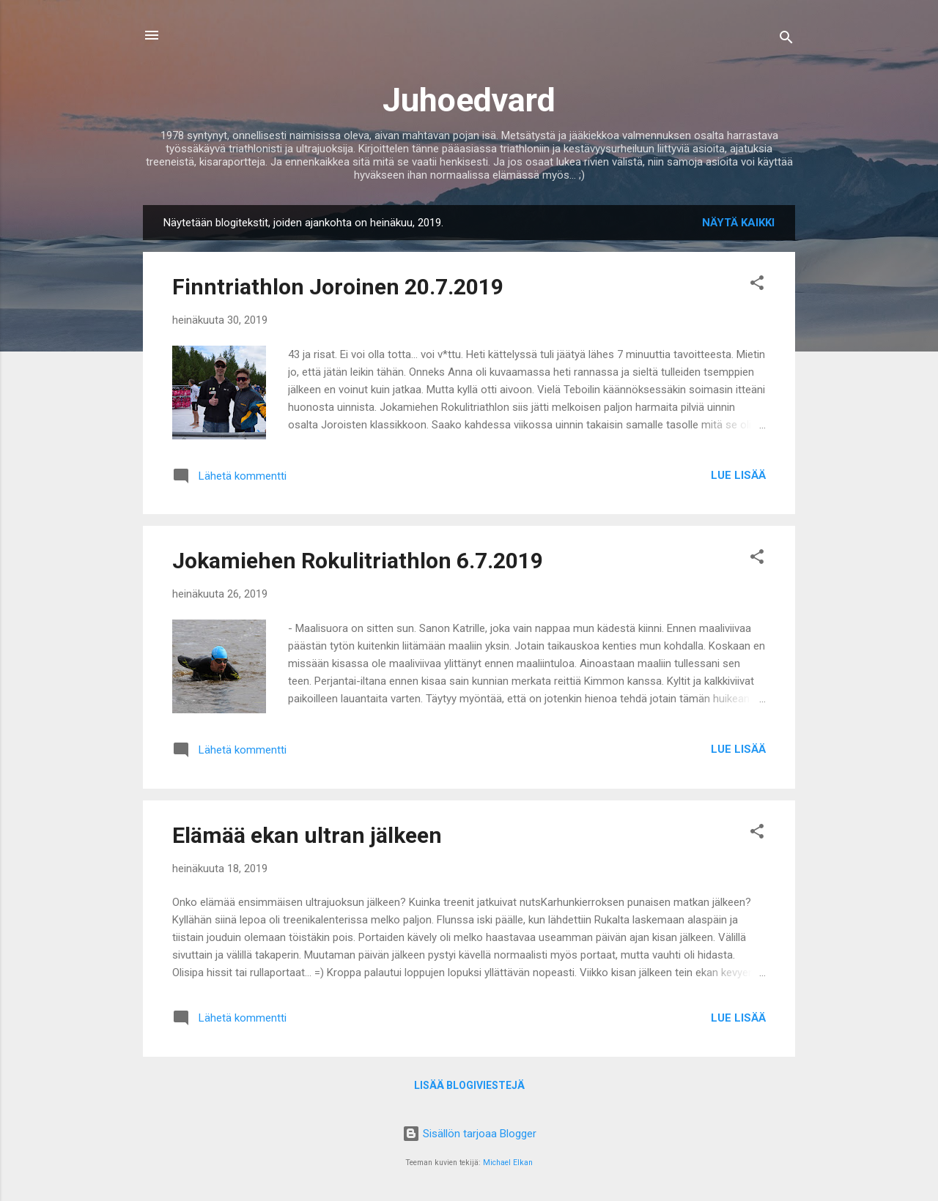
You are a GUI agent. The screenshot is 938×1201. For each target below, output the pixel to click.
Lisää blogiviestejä (469, 1085)
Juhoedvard (469, 100)
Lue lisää (738, 475)
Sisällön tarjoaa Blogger (469, 1133)
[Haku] (786, 40)
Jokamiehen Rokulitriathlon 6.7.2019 (357, 560)
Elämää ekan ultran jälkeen (307, 835)
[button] (757, 285)
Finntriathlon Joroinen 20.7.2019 (337, 287)
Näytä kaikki (738, 222)
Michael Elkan (508, 1162)
